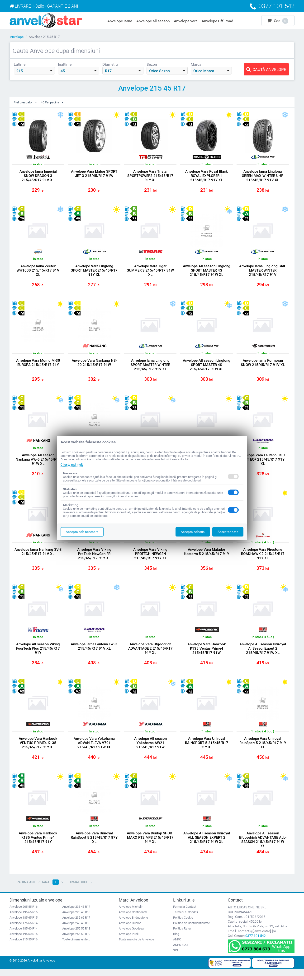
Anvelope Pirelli (129, 940)
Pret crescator (26, 102)
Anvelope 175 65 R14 (24, 929)
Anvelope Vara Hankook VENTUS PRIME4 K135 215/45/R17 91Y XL (38, 748)
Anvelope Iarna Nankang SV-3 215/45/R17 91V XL (38, 555)
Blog (176, 940)
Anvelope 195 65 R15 (24, 918)
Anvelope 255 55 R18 (76, 935)
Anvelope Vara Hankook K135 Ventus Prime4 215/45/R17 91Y (38, 843)
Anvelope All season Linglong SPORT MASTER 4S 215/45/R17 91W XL (207, 271)
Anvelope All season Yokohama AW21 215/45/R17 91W (150, 748)
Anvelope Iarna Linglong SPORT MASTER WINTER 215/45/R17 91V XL (150, 366)
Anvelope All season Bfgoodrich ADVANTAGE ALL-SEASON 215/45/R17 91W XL (263, 845)
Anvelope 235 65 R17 (76, 924)
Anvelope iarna (119, 21)
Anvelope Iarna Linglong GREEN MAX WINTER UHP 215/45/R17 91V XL (263, 176)
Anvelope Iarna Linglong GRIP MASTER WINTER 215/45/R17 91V (262, 271)
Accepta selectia (193, 532)
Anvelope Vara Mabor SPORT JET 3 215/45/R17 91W (94, 174)
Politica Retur (182, 935)
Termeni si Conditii (185, 918)
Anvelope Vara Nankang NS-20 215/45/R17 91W (94, 364)
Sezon (152, 64)
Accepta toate (228, 532)
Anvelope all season (153, 21)
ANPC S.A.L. (181, 951)
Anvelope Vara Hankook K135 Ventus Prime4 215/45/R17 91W (206, 652)
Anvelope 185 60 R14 (24, 935)
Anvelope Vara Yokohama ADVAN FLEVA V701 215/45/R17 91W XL (94, 748)
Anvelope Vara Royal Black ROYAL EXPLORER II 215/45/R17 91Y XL (206, 176)
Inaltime (64, 64)
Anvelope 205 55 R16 (24, 913)
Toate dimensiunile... (76, 946)
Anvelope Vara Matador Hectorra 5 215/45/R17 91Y (206, 555)
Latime (19, 64)
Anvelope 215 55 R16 (24, 946)
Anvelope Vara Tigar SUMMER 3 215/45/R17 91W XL (150, 271)
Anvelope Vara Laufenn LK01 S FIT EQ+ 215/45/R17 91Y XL (263, 462)
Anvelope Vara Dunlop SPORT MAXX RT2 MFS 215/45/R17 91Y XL (150, 843)
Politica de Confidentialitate (191, 929)
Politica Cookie (183, 924)
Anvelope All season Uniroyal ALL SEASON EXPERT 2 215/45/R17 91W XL (206, 843)
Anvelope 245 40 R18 (76, 929)
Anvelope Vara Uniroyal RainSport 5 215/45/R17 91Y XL (262, 748)
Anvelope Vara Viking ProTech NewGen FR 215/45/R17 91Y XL (94, 557)
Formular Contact (184, 913)
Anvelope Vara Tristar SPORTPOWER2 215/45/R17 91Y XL (150, 176)
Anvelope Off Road (217, 21)
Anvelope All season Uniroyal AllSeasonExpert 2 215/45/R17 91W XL (262, 652)
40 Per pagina (55, 102)
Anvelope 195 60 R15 (24, 940)
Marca (196, 64)
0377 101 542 (255, 942)
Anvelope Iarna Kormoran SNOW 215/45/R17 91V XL (263, 364)
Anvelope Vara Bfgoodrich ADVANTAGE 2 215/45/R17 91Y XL (150, 652)
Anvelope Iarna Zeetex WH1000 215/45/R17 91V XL (38, 271)
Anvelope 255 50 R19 (76, 940)
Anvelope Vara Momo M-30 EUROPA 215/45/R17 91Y (38, 364)
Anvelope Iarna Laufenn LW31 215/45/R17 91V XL (94, 650)
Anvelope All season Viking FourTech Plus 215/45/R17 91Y (38, 652)
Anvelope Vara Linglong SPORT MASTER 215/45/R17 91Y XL (94, 271)
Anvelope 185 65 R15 (24, 924)
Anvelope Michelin (131, 913)
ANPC (177, 946)
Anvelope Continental (133, 918)
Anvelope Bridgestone (133, 924)
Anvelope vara (186, 21)
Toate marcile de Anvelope (136, 946)
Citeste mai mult (73, 464)
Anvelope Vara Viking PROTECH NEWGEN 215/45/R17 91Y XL (150, 557)
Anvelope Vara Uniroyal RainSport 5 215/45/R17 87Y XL (94, 843)
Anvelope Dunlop (130, 929)
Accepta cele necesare (82, 532)
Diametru (110, 64)
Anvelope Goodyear (132, 935)
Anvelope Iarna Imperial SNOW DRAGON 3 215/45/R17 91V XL (38, 176)
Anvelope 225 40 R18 (76, 918)
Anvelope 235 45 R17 (76, 913)
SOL (176, 956)
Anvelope (17, 37)
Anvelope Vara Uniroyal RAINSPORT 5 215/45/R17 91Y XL (206, 748)
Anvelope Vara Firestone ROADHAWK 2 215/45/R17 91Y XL (263, 557)
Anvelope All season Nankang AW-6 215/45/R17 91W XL (38, 462)
